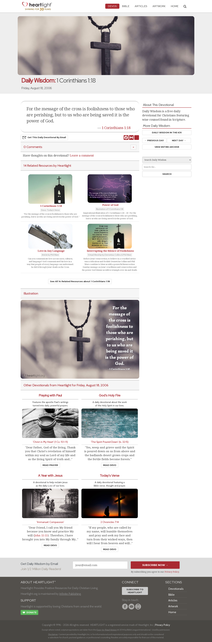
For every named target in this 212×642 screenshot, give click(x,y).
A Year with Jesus (50, 475)
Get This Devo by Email (44, 137)
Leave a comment (82, 155)
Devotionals (175, 589)
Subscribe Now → (155, 565)
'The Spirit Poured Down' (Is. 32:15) (110, 441)
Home (172, 612)
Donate (29, 613)
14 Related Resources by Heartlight (47, 165)
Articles (141, 6)
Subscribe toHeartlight (134, 591)
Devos (112, 6)
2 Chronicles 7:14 (110, 522)
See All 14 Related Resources (80, 281)
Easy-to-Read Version (107, 629)
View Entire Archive (167, 147)
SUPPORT (28, 600)
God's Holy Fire (109, 395)
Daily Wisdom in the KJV (167, 132)
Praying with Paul (50, 395)
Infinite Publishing (70, 594)
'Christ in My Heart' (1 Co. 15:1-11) (50, 441)
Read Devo (109, 465)
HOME (174, 6)
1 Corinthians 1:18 (116, 128)
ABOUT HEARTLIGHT (38, 582)
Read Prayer (50, 465)
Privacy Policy (172, 572)
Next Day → (179, 140)
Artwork (159, 6)
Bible (125, 6)
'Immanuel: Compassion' (50, 522)
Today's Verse (109, 475)
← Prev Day (154, 140)
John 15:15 (41, 535)
